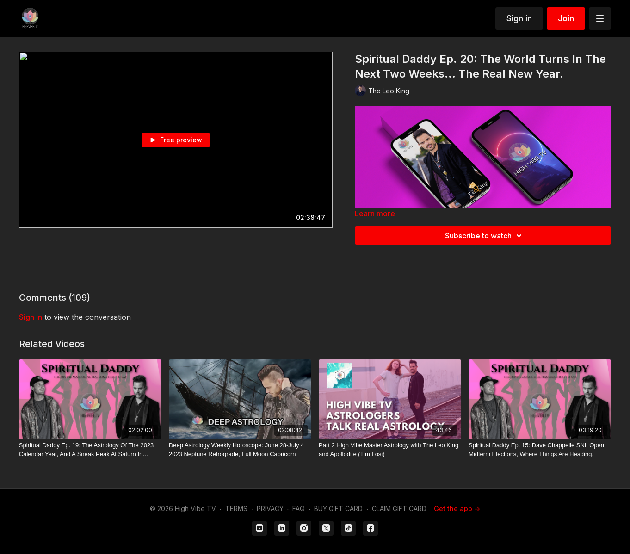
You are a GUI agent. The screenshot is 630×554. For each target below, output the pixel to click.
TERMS (236, 508)
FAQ (298, 508)
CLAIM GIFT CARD (399, 508)
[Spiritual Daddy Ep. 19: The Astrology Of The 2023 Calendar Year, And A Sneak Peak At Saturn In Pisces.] (90, 450)
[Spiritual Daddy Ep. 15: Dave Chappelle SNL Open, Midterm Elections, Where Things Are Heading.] (540, 450)
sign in (30, 317)
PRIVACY (270, 508)
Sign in (519, 18)
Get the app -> (457, 508)
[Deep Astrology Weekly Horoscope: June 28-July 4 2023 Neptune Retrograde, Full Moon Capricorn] (240, 450)
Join (566, 18)
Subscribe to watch (485, 235)
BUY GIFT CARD (338, 508)
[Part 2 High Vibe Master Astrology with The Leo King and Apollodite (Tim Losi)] (390, 450)
